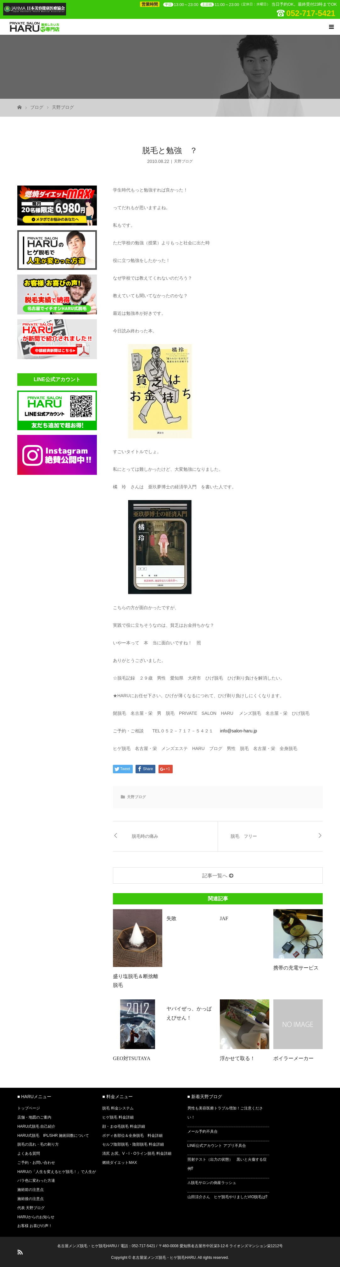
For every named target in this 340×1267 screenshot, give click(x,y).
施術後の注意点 (30, 1199)
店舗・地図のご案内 (34, 1117)
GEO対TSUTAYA (131, 1058)
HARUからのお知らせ (35, 1217)
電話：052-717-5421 (137, 1246)
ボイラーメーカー (293, 1058)
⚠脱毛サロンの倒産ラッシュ (211, 1183)
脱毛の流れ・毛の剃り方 (38, 1144)
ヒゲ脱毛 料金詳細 (117, 1117)
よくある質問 (28, 1153)
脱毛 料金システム (117, 1108)
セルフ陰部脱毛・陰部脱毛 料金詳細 (133, 1144)
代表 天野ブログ (31, 1208)
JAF (224, 918)
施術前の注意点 (30, 1189)
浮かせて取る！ (237, 1058)
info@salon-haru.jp (238, 730)
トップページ (28, 1108)
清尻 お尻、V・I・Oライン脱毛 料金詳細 (136, 1153)
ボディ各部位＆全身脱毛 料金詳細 (132, 1135)
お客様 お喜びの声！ (34, 1226)
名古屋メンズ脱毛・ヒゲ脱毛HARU (87, 1246)
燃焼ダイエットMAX (119, 1162)
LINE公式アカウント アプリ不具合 (216, 1145)
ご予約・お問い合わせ (36, 1162)
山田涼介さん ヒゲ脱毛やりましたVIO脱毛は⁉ (227, 1197)
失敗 (171, 918)
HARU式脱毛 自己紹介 (36, 1126)
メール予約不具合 (202, 1131)
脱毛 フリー (244, 836)
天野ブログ (63, 107)
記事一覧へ (214, 875)
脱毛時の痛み (145, 836)
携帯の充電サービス (296, 967)
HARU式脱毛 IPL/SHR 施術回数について (53, 1135)
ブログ (36, 107)
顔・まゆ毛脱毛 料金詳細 (123, 1126)
